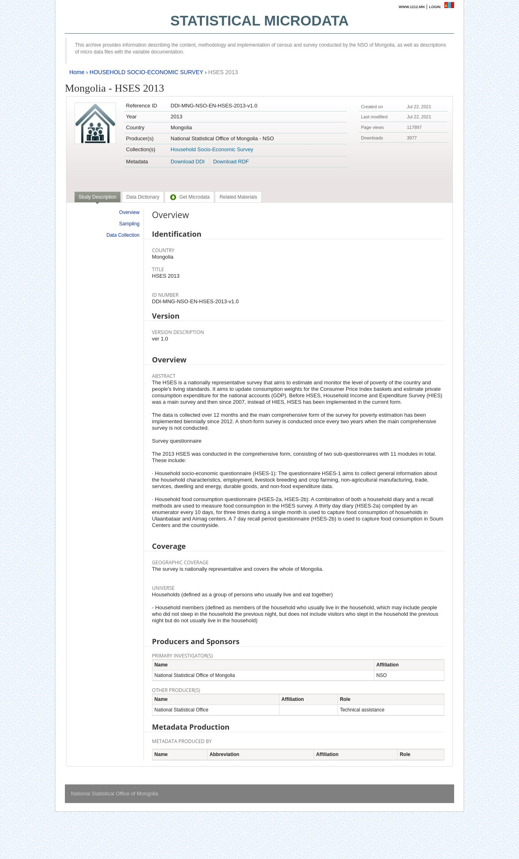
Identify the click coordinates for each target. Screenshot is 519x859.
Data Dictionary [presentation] (143, 197)
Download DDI (188, 162)
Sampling (129, 224)
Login (435, 7)
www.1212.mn (412, 7)
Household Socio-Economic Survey (212, 149)
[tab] (97, 197)
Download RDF (231, 162)
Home (76, 72)
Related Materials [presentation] (238, 197)
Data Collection (122, 235)
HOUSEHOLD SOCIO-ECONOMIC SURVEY (146, 72)
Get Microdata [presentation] (189, 197)
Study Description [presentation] (97, 197)
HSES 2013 (223, 72)
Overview (129, 212)
